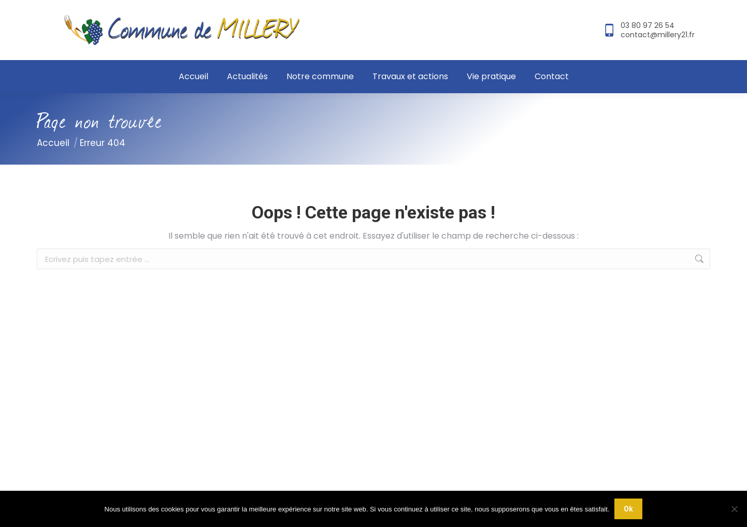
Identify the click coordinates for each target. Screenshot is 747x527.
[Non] (734, 509)
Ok (628, 509)
